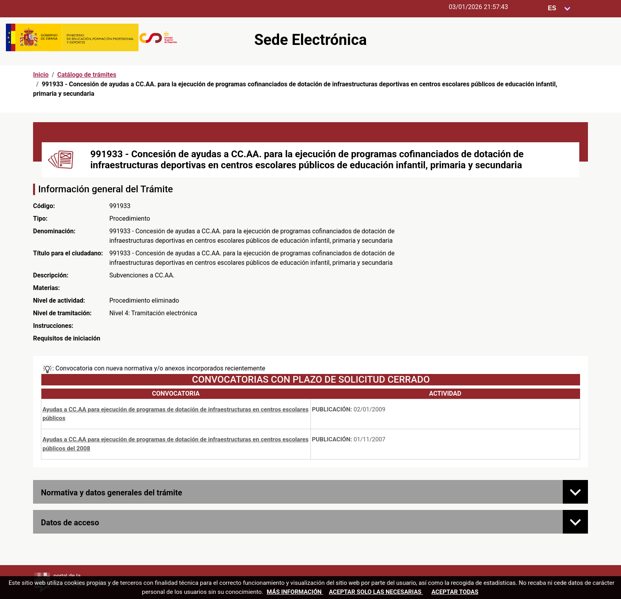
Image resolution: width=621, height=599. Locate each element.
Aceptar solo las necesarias (376, 591)
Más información (295, 591)
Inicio (40, 74)
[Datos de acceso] (575, 522)
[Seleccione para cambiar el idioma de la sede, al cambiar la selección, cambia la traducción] (559, 8)
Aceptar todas (454, 591)
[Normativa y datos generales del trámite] (575, 492)
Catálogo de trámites (86, 74)
